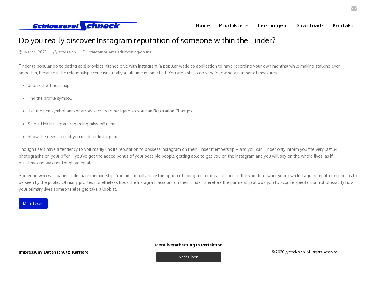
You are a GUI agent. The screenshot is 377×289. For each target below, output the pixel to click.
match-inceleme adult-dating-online (120, 52)
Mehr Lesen (33, 203)
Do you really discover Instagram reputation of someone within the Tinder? (147, 40)
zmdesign (67, 52)
